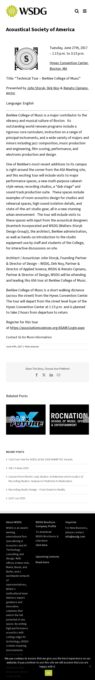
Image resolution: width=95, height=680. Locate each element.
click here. (42, 545)
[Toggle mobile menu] (85, 11)
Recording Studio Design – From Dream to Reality (37, 490)
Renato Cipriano (75, 88)
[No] (90, 666)
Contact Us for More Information (29, 337)
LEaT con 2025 (17, 498)
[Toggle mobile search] (77, 11)
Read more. (43, 562)
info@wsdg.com (75, 537)
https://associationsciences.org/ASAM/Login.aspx (47, 327)
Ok (48, 673)
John (30, 88)
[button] (9, 420)
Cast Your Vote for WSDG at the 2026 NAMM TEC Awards (41, 460)
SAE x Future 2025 (19, 468)
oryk (41, 88)
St (36, 88)
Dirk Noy (53, 88)
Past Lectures (32, 346)
